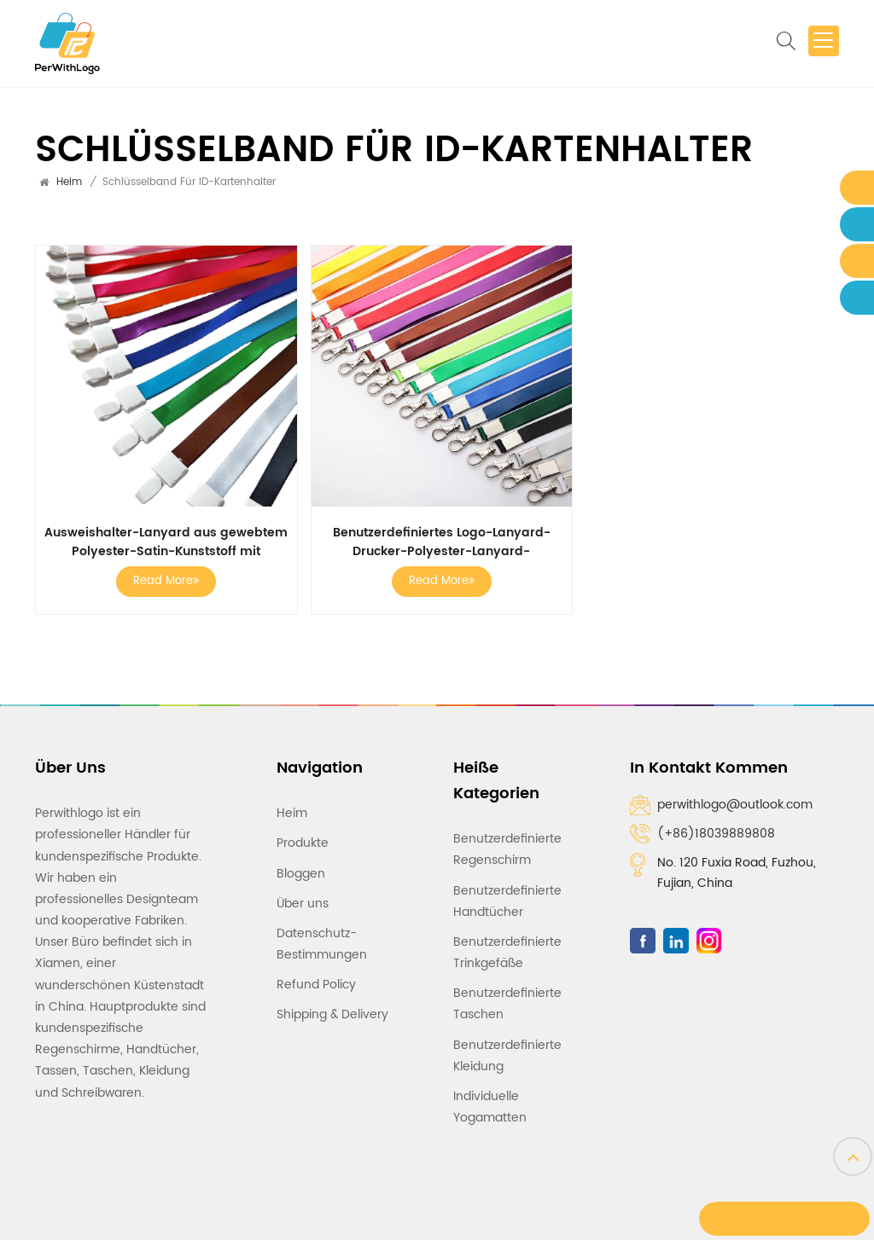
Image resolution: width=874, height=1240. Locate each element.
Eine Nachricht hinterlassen (782, 1222)
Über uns (303, 892)
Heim (69, 182)
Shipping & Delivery (332, 1004)
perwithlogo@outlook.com (735, 801)
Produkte (303, 832)
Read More (164, 578)
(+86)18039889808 (716, 830)
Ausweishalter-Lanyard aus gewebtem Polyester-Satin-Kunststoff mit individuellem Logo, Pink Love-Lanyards (165, 539)
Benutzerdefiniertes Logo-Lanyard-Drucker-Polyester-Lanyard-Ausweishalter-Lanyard (436, 539)
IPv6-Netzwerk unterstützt (567, 1212)
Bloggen (301, 862)
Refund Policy (316, 973)
